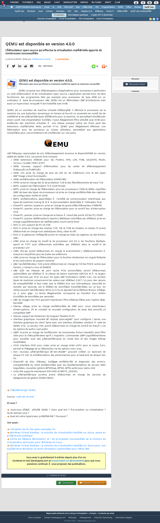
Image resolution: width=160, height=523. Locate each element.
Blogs (47, 2)
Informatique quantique (78, 15)
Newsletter (70, 2)
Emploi (84, 2)
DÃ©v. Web (87, 7)
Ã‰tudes (96, 2)
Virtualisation (59, 15)
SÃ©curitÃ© (122, 11)
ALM (59, 7)
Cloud (46, 7)
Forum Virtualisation (67, 19)
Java (77, 7)
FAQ (38, 2)
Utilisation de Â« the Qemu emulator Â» (32, 431)
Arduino (49, 11)
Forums (14, 2)
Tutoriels (27, 2)
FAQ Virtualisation (86, 19)
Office (128, 7)
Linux (40, 11)
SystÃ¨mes (149, 7)
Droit (108, 2)
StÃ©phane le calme (41, 61)
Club (117, 2)
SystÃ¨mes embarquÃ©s (140, 11)
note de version (25, 398)
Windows (31, 11)
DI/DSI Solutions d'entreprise (28, 7)
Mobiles (138, 7)
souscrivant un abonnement (68, 462)
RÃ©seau (99, 11)
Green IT (110, 11)
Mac (76, 11)
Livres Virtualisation (104, 19)
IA (53, 7)
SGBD (120, 7)
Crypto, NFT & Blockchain (102, 15)
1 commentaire (62, 61)
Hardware (60, 11)
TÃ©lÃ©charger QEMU (23, 392)
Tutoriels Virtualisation (46, 19)
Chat (57, 2)
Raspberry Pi (86, 11)
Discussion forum (135, 84)
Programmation (108, 7)
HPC (69, 11)
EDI (97, 7)
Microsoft (68, 7)
